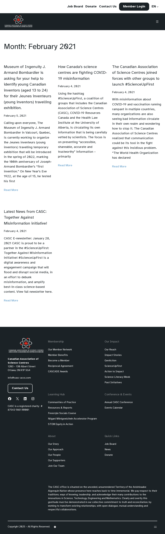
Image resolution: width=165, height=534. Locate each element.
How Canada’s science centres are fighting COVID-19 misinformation (82, 73)
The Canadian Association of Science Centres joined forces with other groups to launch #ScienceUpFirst (135, 76)
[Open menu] (157, 22)
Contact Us (20, 388)
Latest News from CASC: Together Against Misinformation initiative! (25, 218)
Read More (11, 190)
